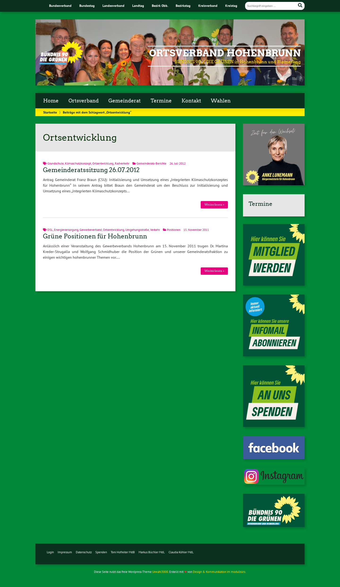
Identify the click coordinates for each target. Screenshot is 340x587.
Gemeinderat (124, 101)
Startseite (50, 112)
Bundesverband (60, 5)
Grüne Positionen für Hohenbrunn (95, 236)
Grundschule (55, 163)
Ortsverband (83, 101)
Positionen (173, 230)
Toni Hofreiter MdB (123, 552)
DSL (50, 230)
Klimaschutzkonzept (78, 163)
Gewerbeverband (91, 230)
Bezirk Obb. (160, 5)
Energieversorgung (66, 230)
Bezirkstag (183, 5)
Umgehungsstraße (137, 230)
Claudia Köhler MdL (181, 552)
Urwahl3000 (160, 572)
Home (51, 101)
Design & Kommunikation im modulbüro (219, 572)
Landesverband (113, 5)
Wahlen (221, 101)
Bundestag (87, 5)
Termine (161, 101)
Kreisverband (207, 5)
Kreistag (231, 5)
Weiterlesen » (214, 204)
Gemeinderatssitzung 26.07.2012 (91, 170)
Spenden (101, 552)
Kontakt (191, 101)
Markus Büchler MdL (152, 552)
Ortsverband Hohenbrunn (225, 53)
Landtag (138, 5)
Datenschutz (84, 552)
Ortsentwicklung (103, 163)
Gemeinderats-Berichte (151, 163)
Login (50, 552)
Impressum (65, 552)
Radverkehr (122, 163)
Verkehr (155, 230)
